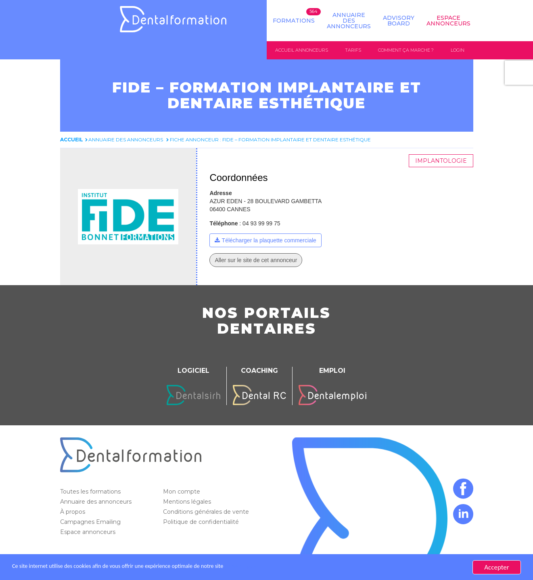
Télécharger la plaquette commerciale (269, 240)
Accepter (496, 567)
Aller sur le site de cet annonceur (256, 260)
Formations (294, 20)
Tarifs (353, 50)
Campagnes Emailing (91, 522)
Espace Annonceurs (448, 20)
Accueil (71, 140)
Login (457, 50)
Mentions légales (188, 502)
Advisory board (398, 20)
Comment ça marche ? (406, 50)
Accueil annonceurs (301, 50)
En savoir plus (285, 567)
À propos (73, 512)
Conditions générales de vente (207, 512)
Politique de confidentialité (201, 522)
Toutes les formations (91, 492)
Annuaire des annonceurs (349, 20)
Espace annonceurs (88, 532)
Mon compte (182, 492)
